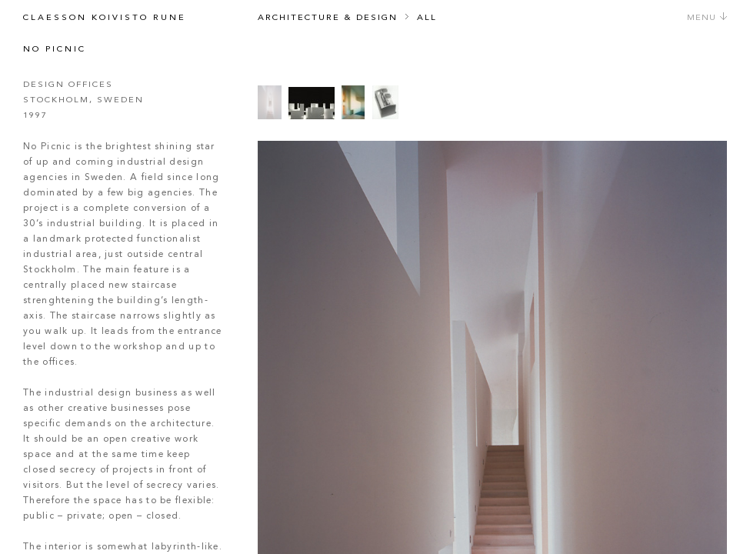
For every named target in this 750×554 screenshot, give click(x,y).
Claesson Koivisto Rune (104, 18)
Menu (707, 18)
